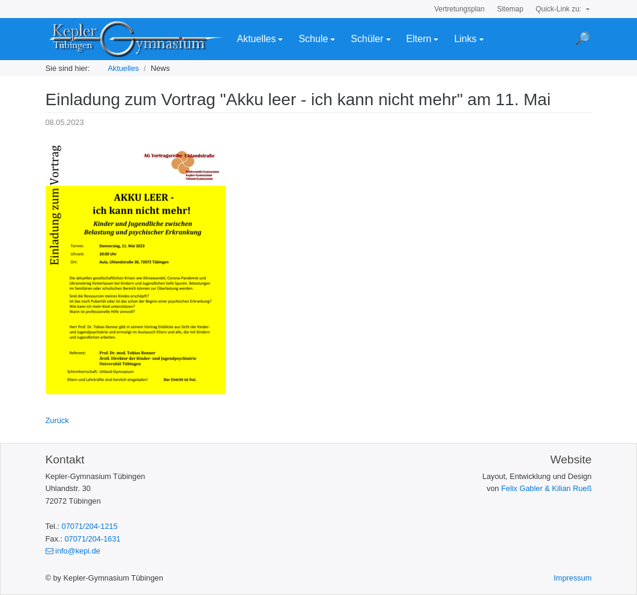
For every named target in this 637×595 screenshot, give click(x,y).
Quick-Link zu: (559, 9)
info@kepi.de (73, 550)
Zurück (57, 420)
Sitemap (510, 9)
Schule (313, 39)
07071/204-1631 (93, 538)
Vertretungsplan (459, 9)
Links (465, 39)
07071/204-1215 (90, 526)
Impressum (572, 577)
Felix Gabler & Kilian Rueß (546, 488)
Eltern (419, 39)
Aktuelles (256, 39)
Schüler (367, 39)
